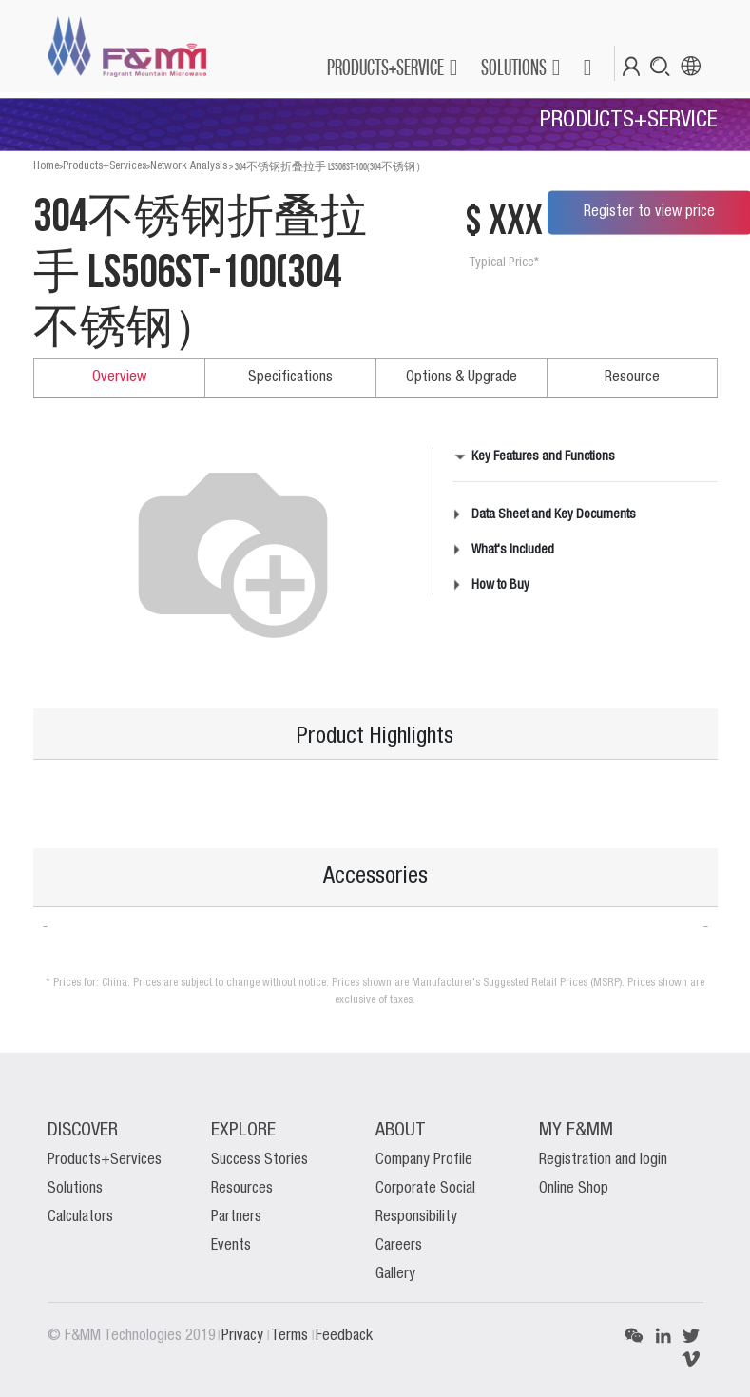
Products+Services (104, 166)
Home (46, 166)
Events (231, 1245)
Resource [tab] (632, 377)
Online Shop (573, 1188)
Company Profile (423, 1160)
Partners (236, 1217)
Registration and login (603, 1160)
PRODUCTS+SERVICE (385, 67)
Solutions (75, 1188)
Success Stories (259, 1160)
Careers (398, 1245)
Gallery (395, 1274)
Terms (291, 1336)
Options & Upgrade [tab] (461, 377)
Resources (242, 1188)
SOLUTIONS (514, 67)
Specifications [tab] (290, 377)
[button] (587, 67)
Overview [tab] (119, 377)
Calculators (80, 1217)
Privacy (244, 1336)
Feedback (344, 1336)
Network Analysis (188, 166)
